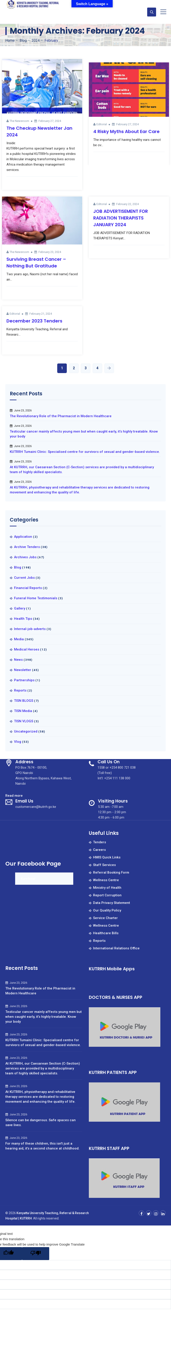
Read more (14, 795)
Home (10, 40)
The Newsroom (19, 121)
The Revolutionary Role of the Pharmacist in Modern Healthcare (61, 416)
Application (23, 537)
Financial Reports (28, 588)
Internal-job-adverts (30, 629)
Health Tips (23, 619)
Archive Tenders (27, 547)
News (18, 660)
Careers (99, 850)
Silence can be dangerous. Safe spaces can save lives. (40, 1122)
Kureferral (28, 879)
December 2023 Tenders (34, 321)
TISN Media (23, 711)
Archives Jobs (25, 557)
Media (19, 639)
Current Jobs (24, 578)
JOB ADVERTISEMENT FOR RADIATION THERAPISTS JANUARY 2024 (120, 218)
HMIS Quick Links (106, 857)
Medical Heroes (26, 649)
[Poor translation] (35, 1253)
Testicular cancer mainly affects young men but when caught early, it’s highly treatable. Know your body (84, 433)
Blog (17, 567)
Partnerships (24, 680)
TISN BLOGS (23, 701)
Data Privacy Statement (111, 903)
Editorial (101, 124)
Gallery (19, 608)
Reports (20, 690)
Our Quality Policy (107, 910)
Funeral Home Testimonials (35, 598)
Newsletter (22, 670)
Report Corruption (107, 895)
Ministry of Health (107, 888)
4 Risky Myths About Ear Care (126, 131)
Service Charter (105, 918)
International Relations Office (116, 948)
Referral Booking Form (111, 872)
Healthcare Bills (105, 933)
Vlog (17, 742)
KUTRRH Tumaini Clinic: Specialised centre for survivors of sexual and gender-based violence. (85, 452)
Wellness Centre (106, 880)
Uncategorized (25, 731)
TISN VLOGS (23, 721)
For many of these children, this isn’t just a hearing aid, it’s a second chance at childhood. (42, 1145)
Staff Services (104, 865)
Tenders (99, 842)
